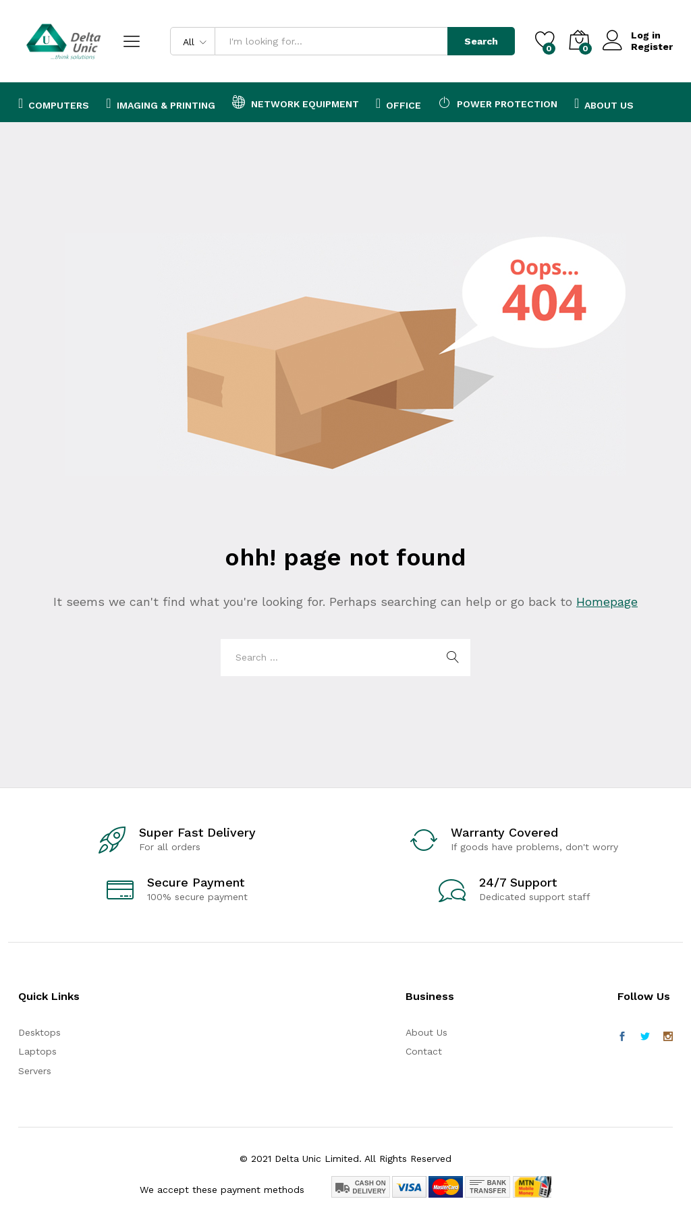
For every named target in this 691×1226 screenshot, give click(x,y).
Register (652, 46)
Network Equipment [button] (295, 102)
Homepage (607, 601)
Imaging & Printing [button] (160, 103)
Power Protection (497, 102)
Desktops (39, 1032)
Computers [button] (53, 103)
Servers (34, 1070)
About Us (604, 103)
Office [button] (398, 103)
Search (481, 41)
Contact (424, 1051)
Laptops (37, 1051)
